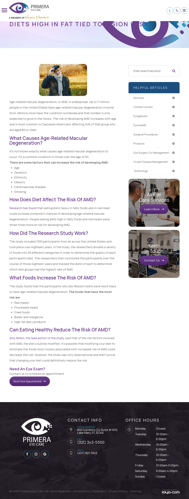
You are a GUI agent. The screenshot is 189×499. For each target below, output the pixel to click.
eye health (140, 126)
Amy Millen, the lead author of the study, (36, 338)
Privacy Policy (118, 491)
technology (141, 173)
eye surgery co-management (152, 154)
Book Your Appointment (31, 381)
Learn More (152, 211)
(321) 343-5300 (91, 442)
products (139, 144)
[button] (170, 10)
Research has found (22, 208)
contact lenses (143, 107)
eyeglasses (140, 116)
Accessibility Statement (89, 491)
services (139, 98)
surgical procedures (146, 135)
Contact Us (152, 262)
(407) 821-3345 (87, 453)
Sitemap (136, 491)
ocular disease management (151, 163)
